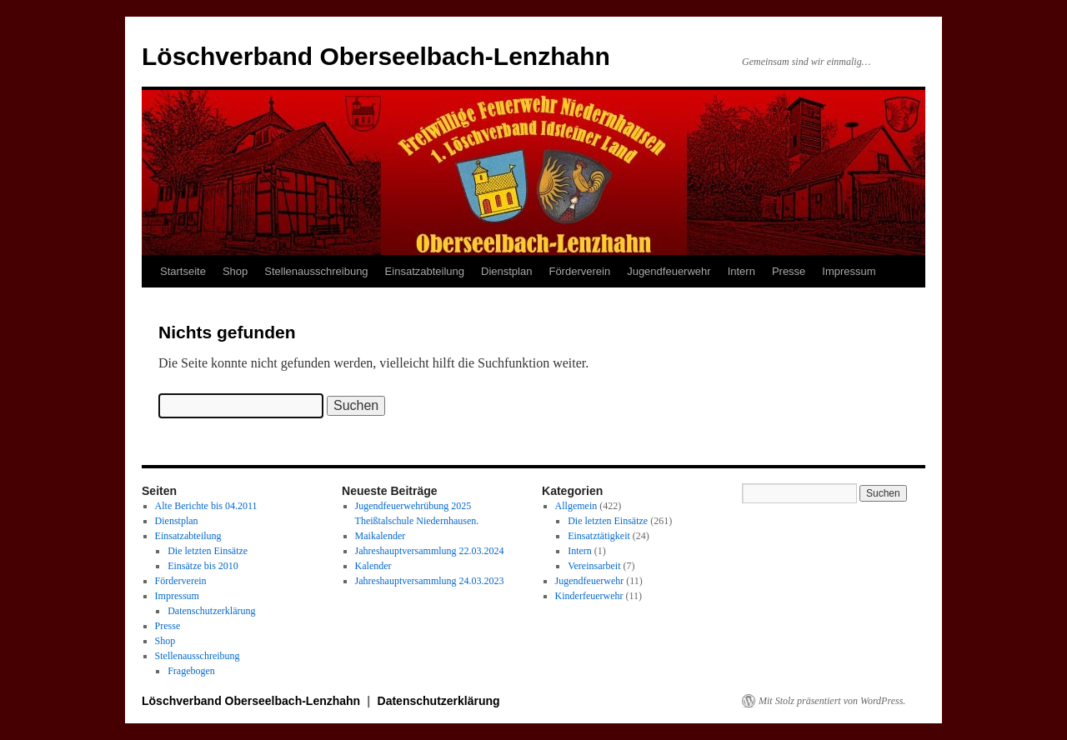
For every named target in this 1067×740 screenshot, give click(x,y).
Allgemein (576, 506)
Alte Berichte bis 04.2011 (206, 506)
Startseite (183, 271)
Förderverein (579, 271)
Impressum (848, 271)
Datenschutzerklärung (211, 611)
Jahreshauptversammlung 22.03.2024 (429, 551)
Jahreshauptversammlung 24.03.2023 (429, 581)
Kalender (373, 566)
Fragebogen (191, 671)
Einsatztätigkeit (599, 536)
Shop (235, 271)
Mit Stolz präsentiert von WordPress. (832, 701)
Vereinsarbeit (594, 566)
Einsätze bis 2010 (203, 566)
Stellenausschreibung (316, 271)
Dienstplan (506, 271)
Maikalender (380, 536)
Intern (741, 271)
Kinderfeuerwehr (589, 596)
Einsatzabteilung (424, 271)
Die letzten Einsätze (208, 551)
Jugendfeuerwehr (668, 271)
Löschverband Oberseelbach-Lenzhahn (376, 56)
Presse (788, 271)
